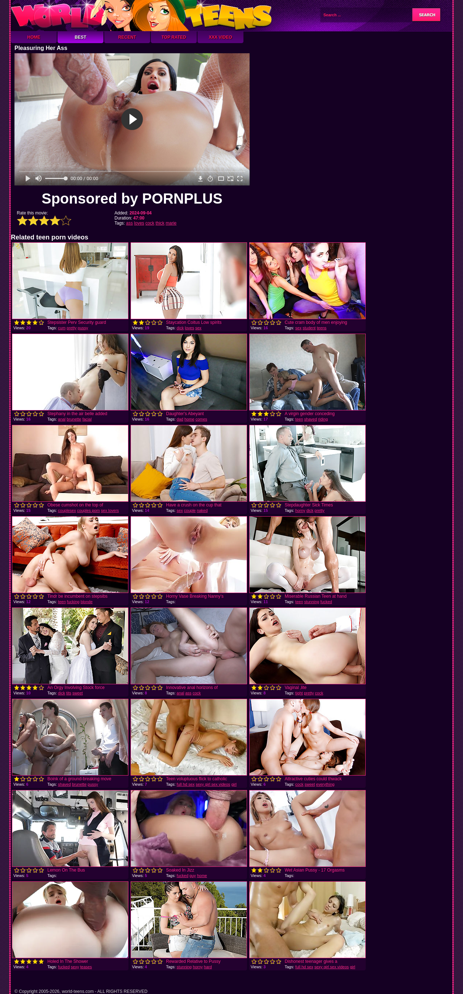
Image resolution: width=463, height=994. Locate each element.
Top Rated (173, 37)
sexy (75, 967)
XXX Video (220, 37)
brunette (74, 419)
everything (325, 784)
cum (61, 328)
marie (171, 223)
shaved (310, 419)
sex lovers (110, 510)
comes (201, 419)
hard (208, 967)
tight (299, 693)
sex (198, 328)
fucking (73, 602)
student (309, 328)
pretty (72, 328)
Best (80, 37)
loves (139, 223)
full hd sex (186, 784)
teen (299, 419)
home (189, 419)
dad (180, 419)
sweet (77, 693)
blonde (87, 602)
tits (68, 693)
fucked (326, 602)
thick (160, 223)
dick (180, 328)
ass (129, 223)
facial (87, 419)
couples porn (88, 510)
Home (34, 37)
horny (300, 510)
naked (202, 510)
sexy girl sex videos (213, 784)
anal (61, 419)
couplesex (67, 510)
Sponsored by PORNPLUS (132, 198)
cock (149, 223)
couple (190, 510)
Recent (127, 37)
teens (322, 328)
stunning (311, 602)
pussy (83, 328)
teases (86, 967)
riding (323, 419)
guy (193, 875)
